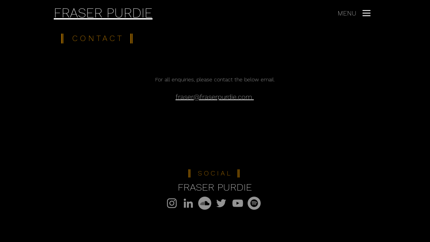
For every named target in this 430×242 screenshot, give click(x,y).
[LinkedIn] (188, 203)
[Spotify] (254, 203)
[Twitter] (221, 203)
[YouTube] (237, 203)
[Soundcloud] (204, 203)
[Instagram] (171, 203)
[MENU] (354, 13)
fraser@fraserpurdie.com (215, 97)
